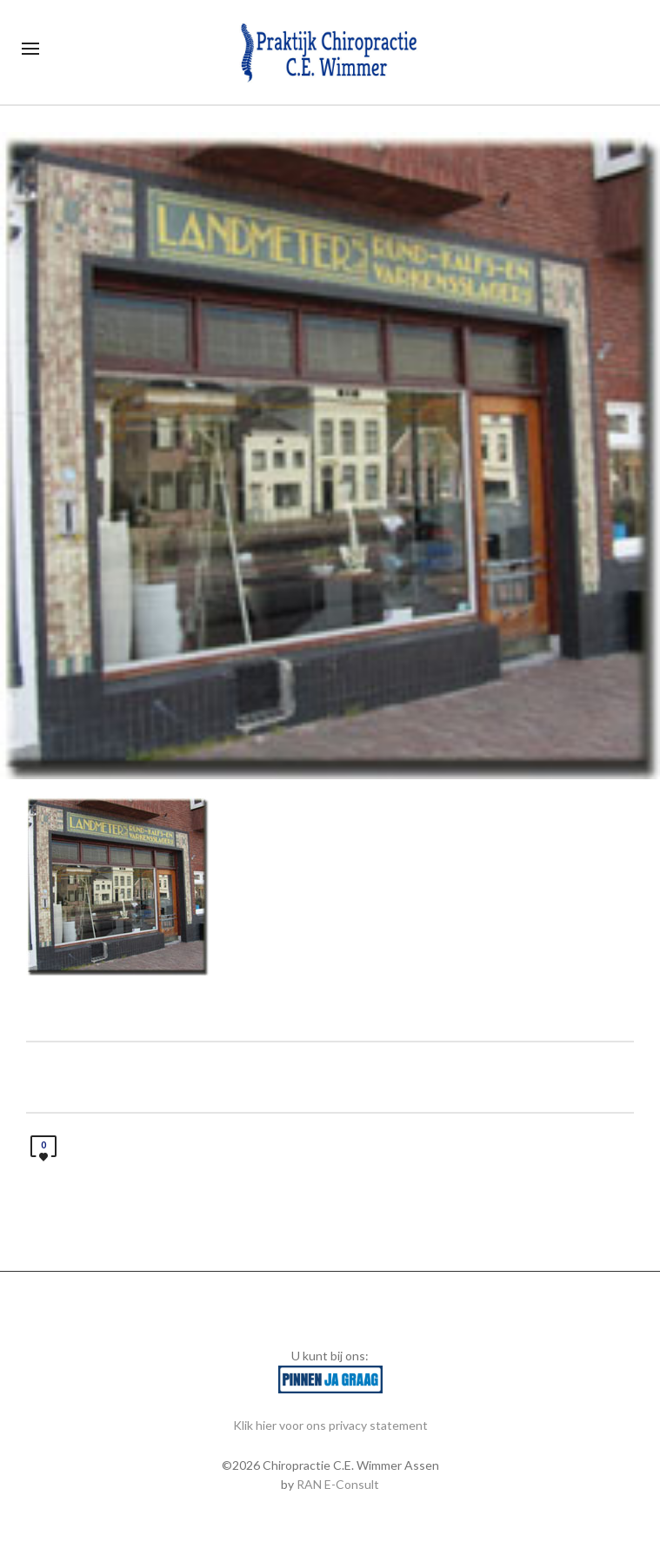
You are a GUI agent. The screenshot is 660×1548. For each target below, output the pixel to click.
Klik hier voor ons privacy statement (330, 1425)
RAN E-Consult (338, 1484)
